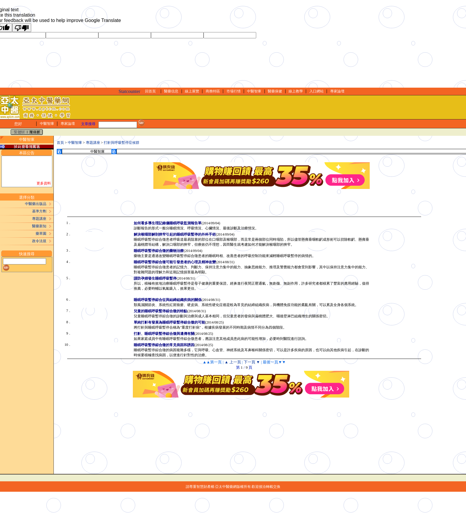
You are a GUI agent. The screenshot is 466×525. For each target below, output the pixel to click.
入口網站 (316, 91)
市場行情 (233, 91)
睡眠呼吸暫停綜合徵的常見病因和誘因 (164, 345)
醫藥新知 (39, 226)
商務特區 (213, 91)
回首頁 (150, 91)
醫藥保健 (275, 91)
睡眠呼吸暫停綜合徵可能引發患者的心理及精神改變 (175, 262)
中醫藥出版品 (35, 204)
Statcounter (129, 91)
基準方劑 (39, 211)
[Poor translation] (21, 27)
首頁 (60, 143)
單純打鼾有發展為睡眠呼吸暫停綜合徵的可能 (169, 322)
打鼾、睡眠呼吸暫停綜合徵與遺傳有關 (164, 334)
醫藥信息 (171, 91)
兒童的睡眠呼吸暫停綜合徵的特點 (160, 311)
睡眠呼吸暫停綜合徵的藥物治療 (159, 251)
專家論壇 (337, 91)
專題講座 (39, 219)
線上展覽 (192, 91)
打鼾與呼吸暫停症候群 (121, 143)
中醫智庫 (254, 91)
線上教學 (296, 91)
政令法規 (39, 241)
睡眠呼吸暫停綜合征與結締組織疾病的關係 (167, 300)
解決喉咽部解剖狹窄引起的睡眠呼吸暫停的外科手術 (175, 234)
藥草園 (41, 233)
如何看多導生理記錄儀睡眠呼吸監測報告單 (167, 223)
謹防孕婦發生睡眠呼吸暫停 (155, 278)
